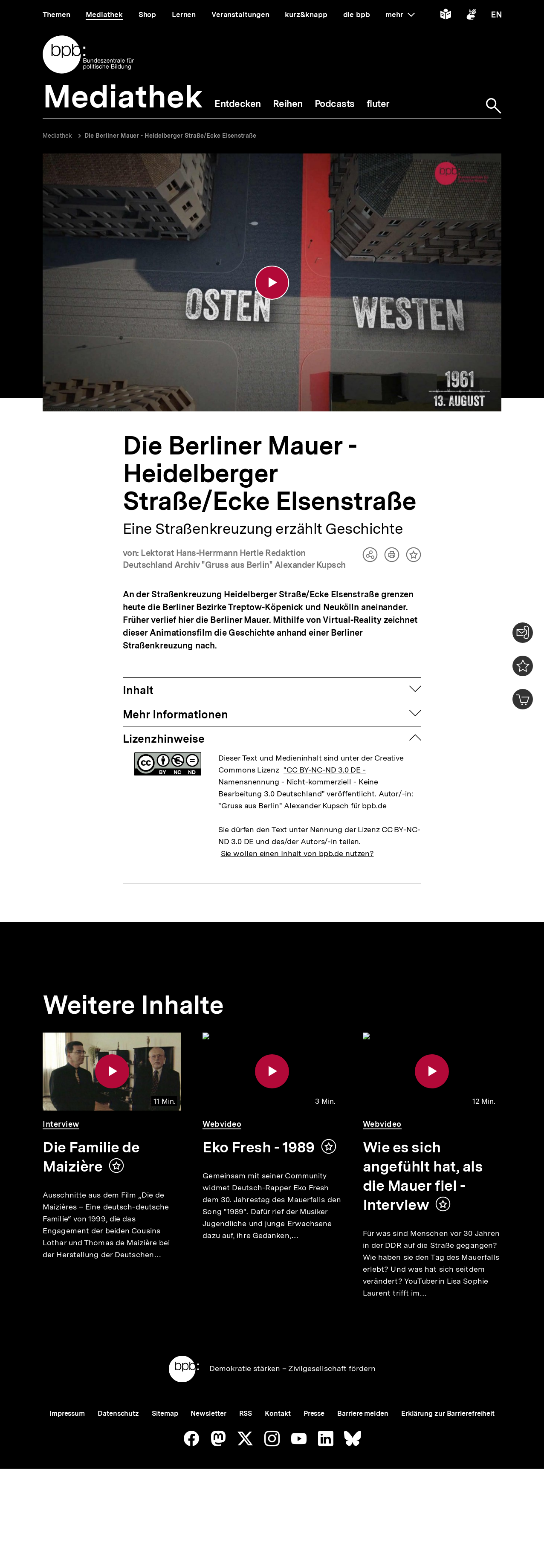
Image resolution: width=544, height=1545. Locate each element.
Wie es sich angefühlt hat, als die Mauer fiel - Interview (423, 1177)
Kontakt (277, 1443)
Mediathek (57, 135)
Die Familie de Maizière (91, 1158)
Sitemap (165, 1443)
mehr (399, 14)
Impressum (67, 1443)
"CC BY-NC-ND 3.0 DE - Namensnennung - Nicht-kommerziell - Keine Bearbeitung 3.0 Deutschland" (298, 783)
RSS (245, 1443)
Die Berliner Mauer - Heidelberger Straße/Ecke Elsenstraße (170, 135)
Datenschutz (118, 1443)
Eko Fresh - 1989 (259, 1148)
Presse (314, 1443)
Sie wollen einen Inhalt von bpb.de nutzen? (297, 854)
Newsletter (208, 1443)
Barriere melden (362, 1443)
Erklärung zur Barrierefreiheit (448, 1443)
